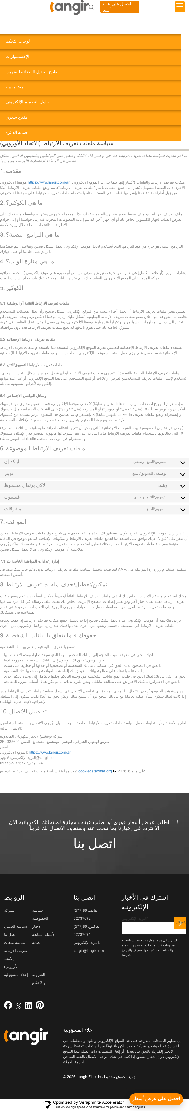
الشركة (10, 910)
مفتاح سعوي (17, 117)
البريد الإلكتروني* (154, 925)
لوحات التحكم (18, 41)
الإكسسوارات (17, 57)
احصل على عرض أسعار (115, 7)
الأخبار (37, 927)
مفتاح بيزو (15, 87)
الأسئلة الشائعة (44, 935)
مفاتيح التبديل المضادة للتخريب (33, 72)
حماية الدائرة (17, 133)
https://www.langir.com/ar (49, 182)
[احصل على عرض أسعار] (156, 1099)
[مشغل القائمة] (180, 6)
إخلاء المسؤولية (16, 975)
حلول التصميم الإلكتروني (27, 102)
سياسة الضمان (15, 927)
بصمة (36, 943)
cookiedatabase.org (95, 771)
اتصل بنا (94, 845)
